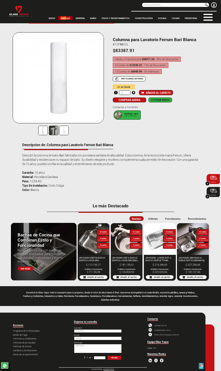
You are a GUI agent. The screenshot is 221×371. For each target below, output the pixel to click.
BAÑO (93, 17)
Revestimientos (197, 218)
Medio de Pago (20, 335)
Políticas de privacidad (24, 342)
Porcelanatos (173, 218)
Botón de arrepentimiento (25, 354)
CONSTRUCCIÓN (144, 17)
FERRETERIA (191, 17)
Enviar (114, 357)
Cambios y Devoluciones (25, 350)
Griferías (153, 218)
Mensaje (78, 342)
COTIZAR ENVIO (160, 100)
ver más (25, 268)
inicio (52, 17)
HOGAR (176, 17)
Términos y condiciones (24, 338)
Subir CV (151, 348)
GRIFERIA (80, 17)
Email (76, 335)
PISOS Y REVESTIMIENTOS (115, 17)
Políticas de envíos (22, 346)
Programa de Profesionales (26, 331)
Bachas (136, 218)
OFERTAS (65, 17)
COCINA (162, 17)
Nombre (78, 328)
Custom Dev (108, 369)
